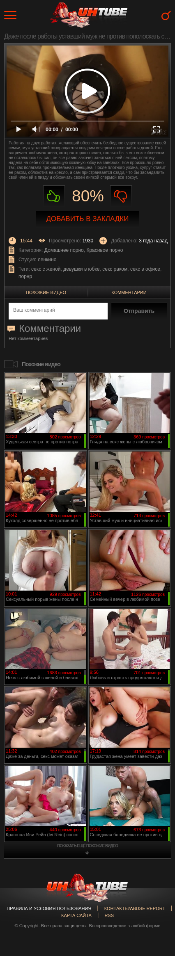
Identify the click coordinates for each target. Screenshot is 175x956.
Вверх (156, 897)
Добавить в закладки (87, 219)
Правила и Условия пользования (49, 908)
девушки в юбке (81, 269)
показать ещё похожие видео (87, 846)
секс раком (114, 269)
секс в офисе (145, 269)
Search (166, 15)
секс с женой (45, 269)
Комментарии (128, 292)
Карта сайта (76, 915)
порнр (25, 276)
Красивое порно (104, 250)
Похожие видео (46, 292)
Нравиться (54, 196)
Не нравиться (121, 196)
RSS (109, 915)
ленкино (47, 259)
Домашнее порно (64, 250)
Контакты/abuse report (134, 908)
